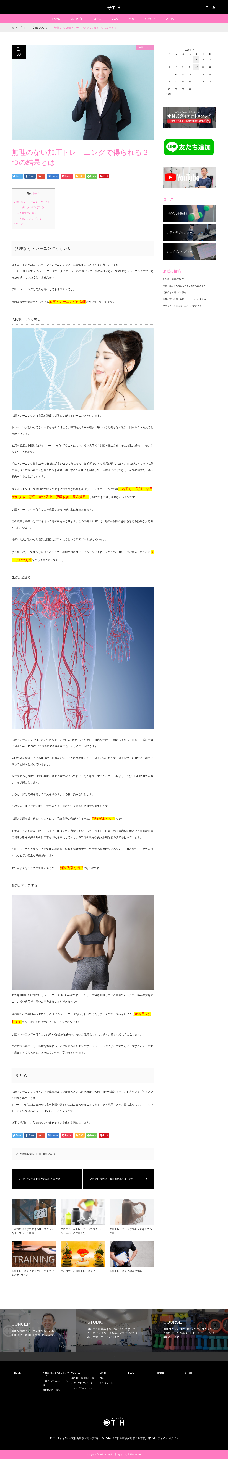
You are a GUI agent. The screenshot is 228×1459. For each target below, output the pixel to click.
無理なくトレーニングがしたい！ (33, 201)
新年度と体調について (173, 279)
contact (160, 1373)
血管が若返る (27, 212)
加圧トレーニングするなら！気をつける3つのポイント (33, 1273)
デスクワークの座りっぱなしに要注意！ (182, 306)
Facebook (206, 6)
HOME (56, 18)
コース (97, 18)
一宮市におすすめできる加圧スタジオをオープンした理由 (33, 1231)
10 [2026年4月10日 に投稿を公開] (196, 67)
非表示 (36, 193)
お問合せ (150, 18)
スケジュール (106, 1383)
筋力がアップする (29, 218)
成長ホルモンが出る (30, 207)
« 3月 (168, 94)
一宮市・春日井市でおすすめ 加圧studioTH (120, 1454)
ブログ (23, 27)
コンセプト (77, 18)
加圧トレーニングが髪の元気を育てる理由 (131, 1231)
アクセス (171, 18)
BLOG (115, 18)
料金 (131, 18)
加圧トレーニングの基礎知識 (126, 1271)
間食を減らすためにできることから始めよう (184, 286)
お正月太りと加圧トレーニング (78, 1271)
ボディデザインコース (82, 1383)
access (188, 1373)
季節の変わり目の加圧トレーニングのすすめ (184, 299)
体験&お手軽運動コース (82, 1378)
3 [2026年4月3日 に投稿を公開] (196, 60)
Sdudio (103, 1373)
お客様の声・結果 (51, 1390)
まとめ (18, 224)
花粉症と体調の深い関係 (174, 292)
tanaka (30, 1154)
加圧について (145, 47)
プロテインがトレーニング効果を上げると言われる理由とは (82, 1231)
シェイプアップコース (82, 1388)
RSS (213, 6)
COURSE (75, 1373)
